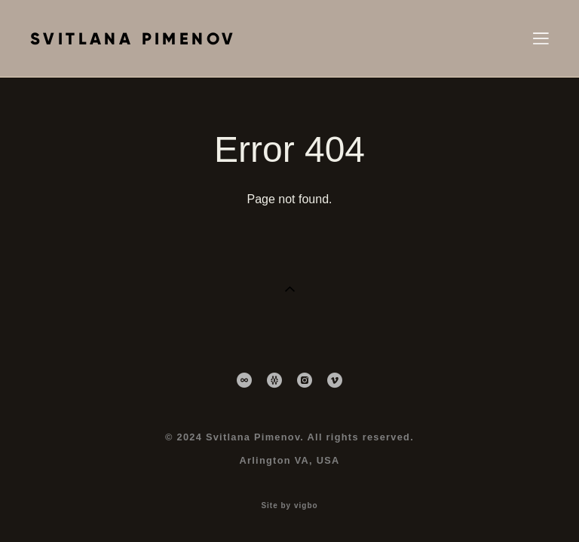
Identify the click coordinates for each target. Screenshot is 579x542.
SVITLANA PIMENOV (133, 39)
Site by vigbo (289, 506)
